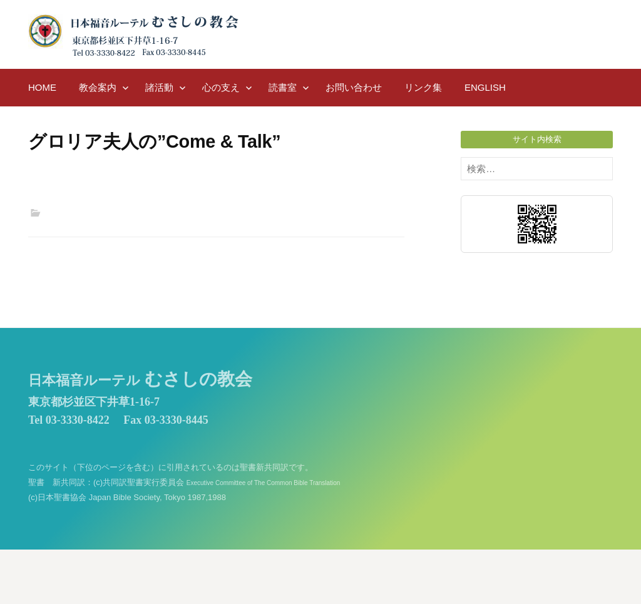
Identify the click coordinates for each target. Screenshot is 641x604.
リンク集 (423, 87)
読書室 (283, 87)
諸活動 (159, 87)
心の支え (221, 87)
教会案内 (97, 87)
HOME (42, 87)
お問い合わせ (354, 87)
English (485, 87)
